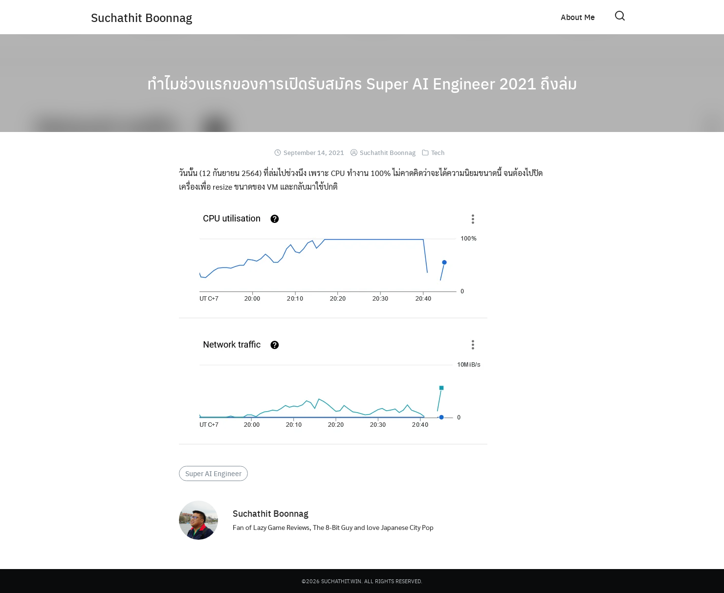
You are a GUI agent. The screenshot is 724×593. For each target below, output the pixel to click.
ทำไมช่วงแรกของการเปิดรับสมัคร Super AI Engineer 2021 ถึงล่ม (362, 83)
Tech (438, 152)
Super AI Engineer (213, 473)
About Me (578, 16)
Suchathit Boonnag (141, 17)
